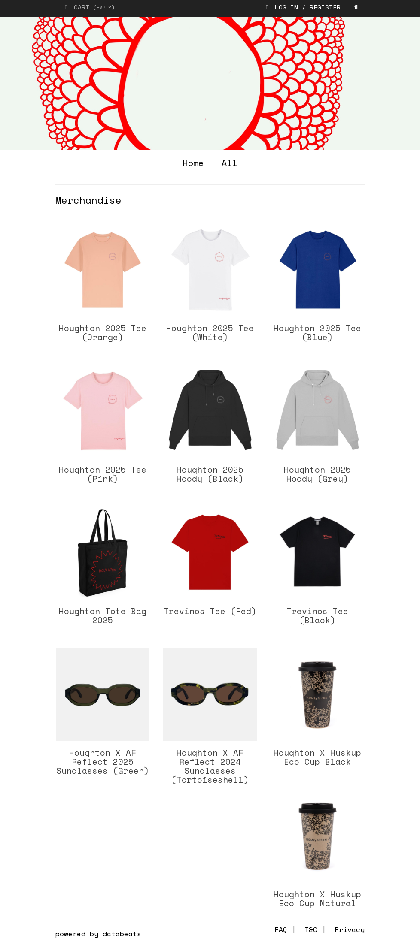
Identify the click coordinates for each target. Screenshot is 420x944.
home (193, 163)
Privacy (350, 929)
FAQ (280, 929)
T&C (310, 929)
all (229, 163)
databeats (122, 934)
